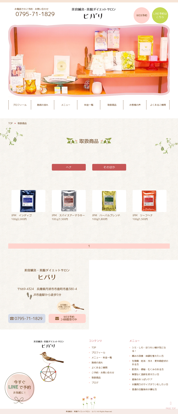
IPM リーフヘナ (143, 215)
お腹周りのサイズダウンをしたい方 (150, 384)
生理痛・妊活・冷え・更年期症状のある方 (150, 362)
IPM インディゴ (21, 215)
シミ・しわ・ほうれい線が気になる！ (149, 349)
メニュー (65, 104)
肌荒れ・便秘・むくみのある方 (148, 369)
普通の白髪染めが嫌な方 (144, 389)
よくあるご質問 (158, 104)
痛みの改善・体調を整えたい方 (148, 355)
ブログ (95, 382)
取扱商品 (111, 104)
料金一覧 (88, 104)
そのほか (109, 167)
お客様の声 (135, 104)
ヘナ (69, 167)
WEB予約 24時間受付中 (69, 318)
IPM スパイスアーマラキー (68, 215)
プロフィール (19, 104)
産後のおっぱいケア (142, 379)
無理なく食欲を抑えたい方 (145, 374)
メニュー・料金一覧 (102, 357)
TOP (94, 347)
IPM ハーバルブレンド (106, 215)
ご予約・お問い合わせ (103, 372)
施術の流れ (42, 104)
